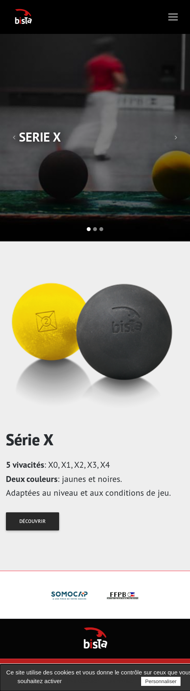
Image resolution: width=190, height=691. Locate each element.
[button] (14, 137)
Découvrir (32, 521)
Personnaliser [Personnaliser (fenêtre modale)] (161, 681)
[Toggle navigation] (173, 16)
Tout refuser (119, 681)
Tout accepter (82, 681)
